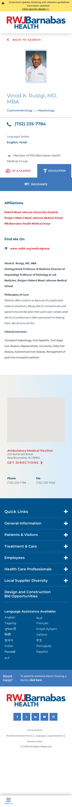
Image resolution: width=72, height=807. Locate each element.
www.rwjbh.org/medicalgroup (27, 249)
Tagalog (10, 623)
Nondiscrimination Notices (20, 736)
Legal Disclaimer (55, 736)
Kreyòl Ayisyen (46, 629)
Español (42, 651)
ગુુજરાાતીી (10, 629)
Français (42, 623)
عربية (39, 617)
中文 (39, 640)
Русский (10, 651)
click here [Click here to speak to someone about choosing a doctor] (35, 680)
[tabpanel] (36, 280)
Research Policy (34, 741)
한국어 (9, 640)
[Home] (36, 22)
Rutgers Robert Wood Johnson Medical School (33, 218)
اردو (7, 657)
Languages (40, 736)
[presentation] (18, 171)
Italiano (41, 634)
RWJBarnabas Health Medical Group (27, 224)
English (10, 617)
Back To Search (24, 39)
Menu (8, 801)
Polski (9, 646)
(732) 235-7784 (26, 123)
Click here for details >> (36, 9)
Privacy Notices (34, 730)
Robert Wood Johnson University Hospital (31, 212)
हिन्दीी (8, 634)
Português (43, 646)
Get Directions (23, 462)
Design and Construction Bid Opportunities (27, 594)
